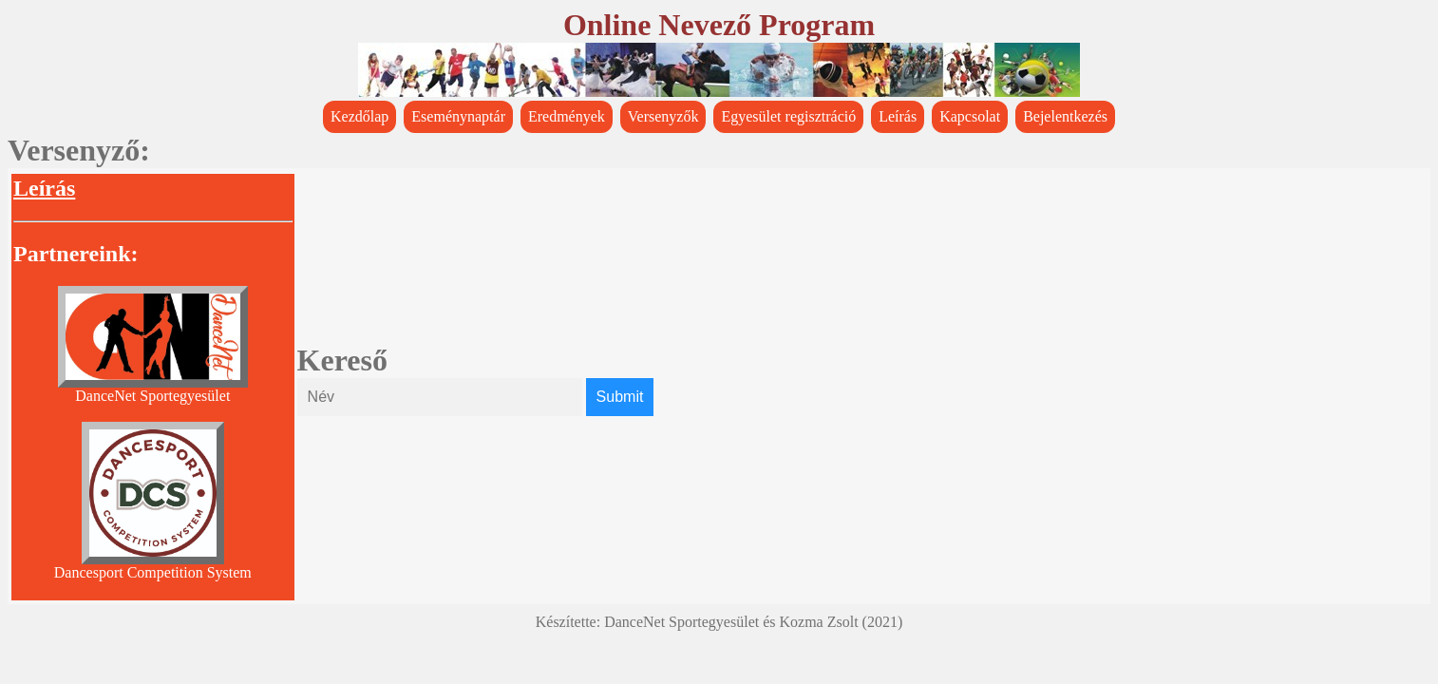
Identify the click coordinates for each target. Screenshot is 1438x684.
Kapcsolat (969, 116)
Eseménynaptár (458, 116)
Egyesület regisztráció (788, 116)
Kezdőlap (359, 116)
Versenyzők (663, 116)
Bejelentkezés (1065, 116)
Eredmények (566, 116)
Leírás (898, 116)
